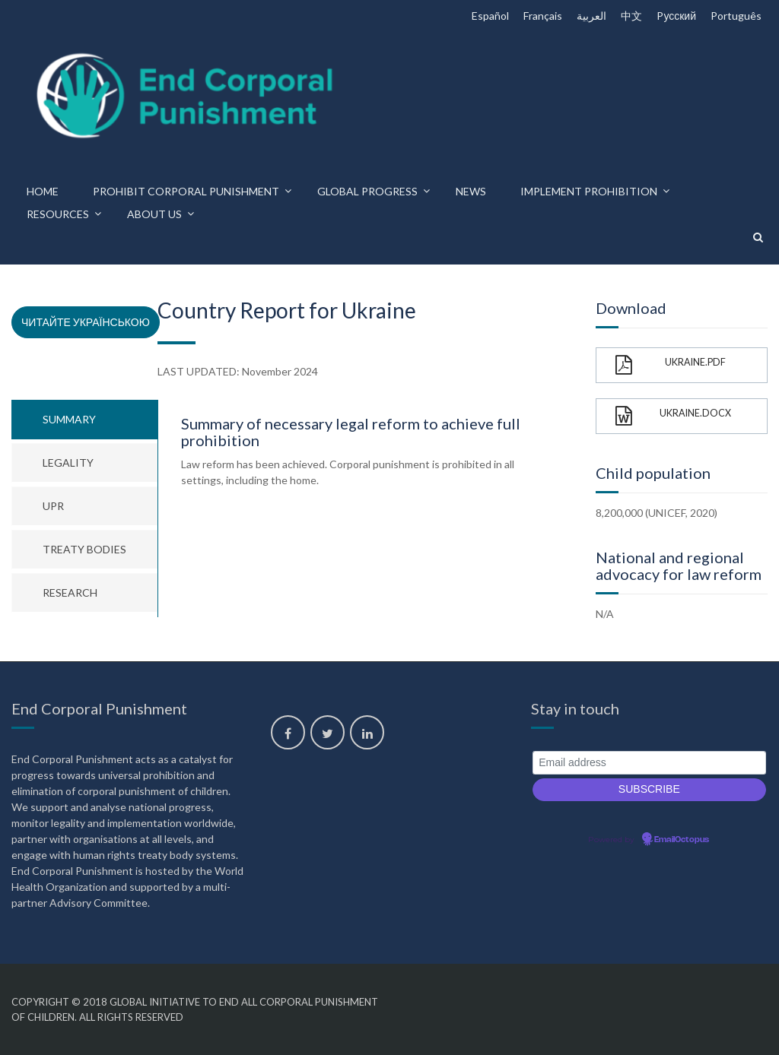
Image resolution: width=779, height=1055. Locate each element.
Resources (58, 214)
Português (736, 15)
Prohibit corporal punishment (186, 191)
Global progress (367, 191)
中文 (631, 15)
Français (542, 15)
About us (154, 214)
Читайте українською (85, 321)
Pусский (676, 15)
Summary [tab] (69, 419)
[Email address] (649, 763)
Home (43, 191)
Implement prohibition (588, 191)
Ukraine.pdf (670, 365)
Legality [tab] (68, 462)
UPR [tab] (53, 505)
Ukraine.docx (673, 416)
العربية (591, 15)
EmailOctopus (681, 840)
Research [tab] (70, 592)
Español (490, 15)
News (471, 191)
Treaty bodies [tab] (84, 549)
